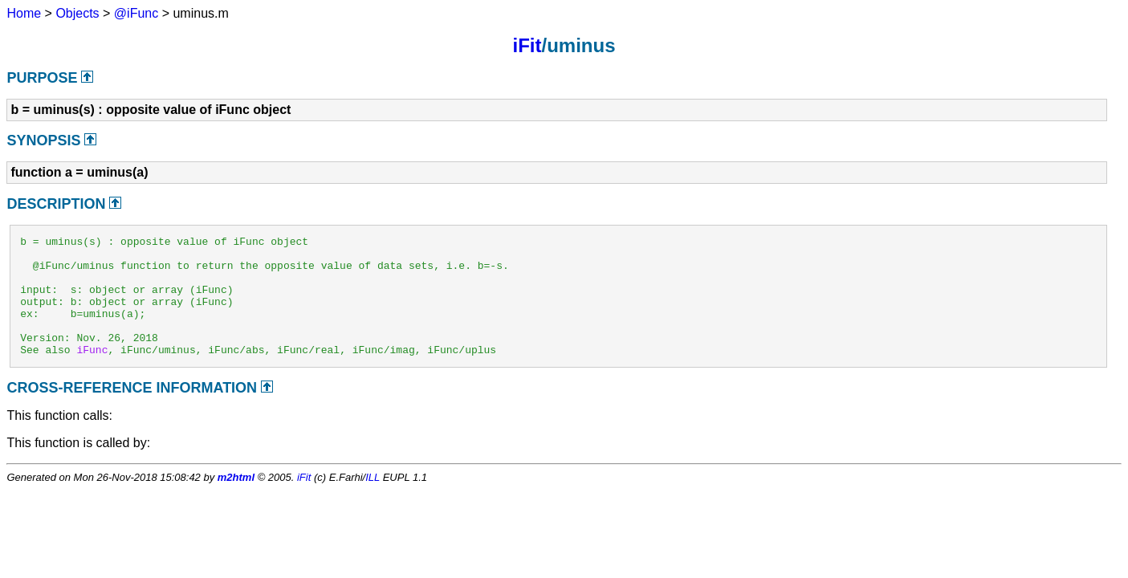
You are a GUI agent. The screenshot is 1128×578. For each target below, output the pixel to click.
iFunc (92, 373)
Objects (77, 13)
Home (23, 13)
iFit (526, 45)
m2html (236, 501)
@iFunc (136, 13)
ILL (372, 501)
